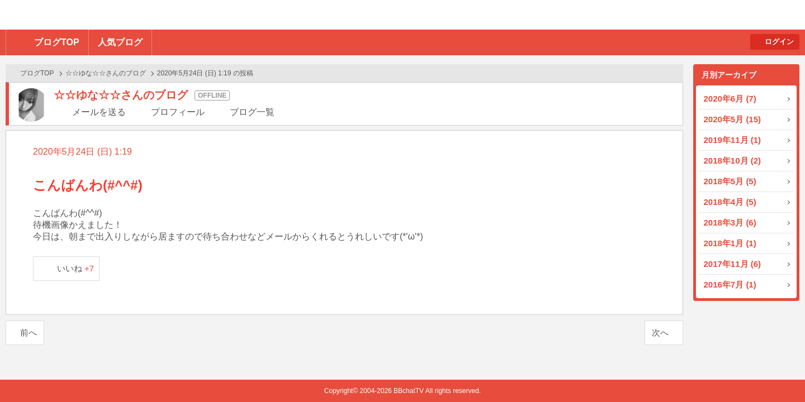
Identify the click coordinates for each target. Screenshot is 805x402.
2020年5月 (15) (732, 119)
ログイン (779, 41)
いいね (75, 268)
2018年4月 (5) (730, 202)
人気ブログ (120, 42)
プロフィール (178, 112)
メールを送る (99, 112)
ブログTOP (56, 42)
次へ (660, 332)
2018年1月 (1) (730, 243)
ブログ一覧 (252, 112)
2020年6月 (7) (730, 98)
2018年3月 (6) (730, 222)
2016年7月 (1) (730, 284)
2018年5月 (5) (730, 181)
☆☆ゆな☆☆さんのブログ (105, 73)
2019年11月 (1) (732, 140)
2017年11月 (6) (732, 264)
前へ (28, 332)
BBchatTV (159, 15)
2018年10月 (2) (732, 160)
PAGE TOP (774, 371)
